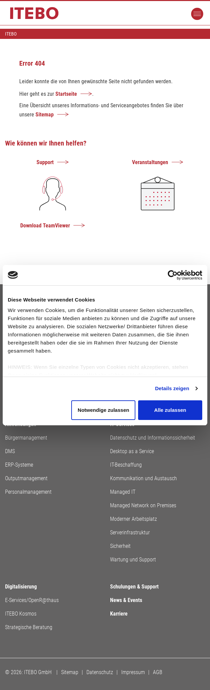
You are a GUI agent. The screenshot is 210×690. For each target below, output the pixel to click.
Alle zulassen (170, 410)
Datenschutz (99, 672)
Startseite (66, 94)
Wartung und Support (133, 559)
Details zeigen (172, 388)
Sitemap (44, 114)
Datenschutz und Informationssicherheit (152, 438)
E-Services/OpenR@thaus (32, 600)
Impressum (133, 672)
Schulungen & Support (134, 586)
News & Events (126, 600)
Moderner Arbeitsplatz (133, 519)
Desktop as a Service (132, 451)
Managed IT (122, 492)
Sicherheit (120, 546)
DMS (10, 451)
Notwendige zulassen (103, 410)
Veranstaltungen (150, 162)
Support (45, 162)
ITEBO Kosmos (20, 613)
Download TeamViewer (45, 225)
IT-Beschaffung (126, 465)
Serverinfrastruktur (130, 532)
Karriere (119, 613)
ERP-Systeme (19, 465)
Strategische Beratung (28, 627)
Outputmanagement (26, 478)
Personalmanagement (28, 492)
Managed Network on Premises (143, 505)
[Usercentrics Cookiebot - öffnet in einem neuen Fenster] (172, 275)
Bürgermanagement (26, 438)
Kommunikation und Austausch (143, 478)
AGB (157, 672)
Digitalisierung (21, 586)
